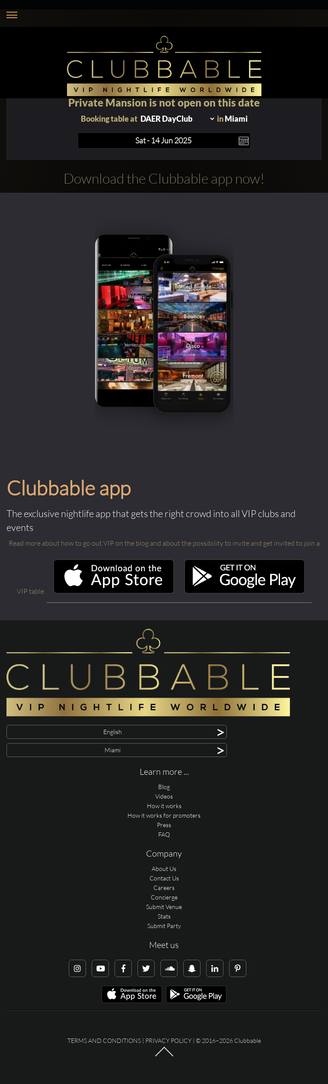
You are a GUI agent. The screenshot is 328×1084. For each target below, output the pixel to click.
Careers (164, 887)
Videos (164, 796)
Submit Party (164, 925)
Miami (236, 118)
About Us (164, 868)
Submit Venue (164, 906)
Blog (164, 786)
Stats (164, 916)
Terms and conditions (104, 1040)
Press (164, 824)
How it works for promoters (164, 815)
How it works (164, 805)
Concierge (164, 897)
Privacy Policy (168, 1040)
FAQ (164, 834)
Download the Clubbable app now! (164, 178)
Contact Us (164, 878)
